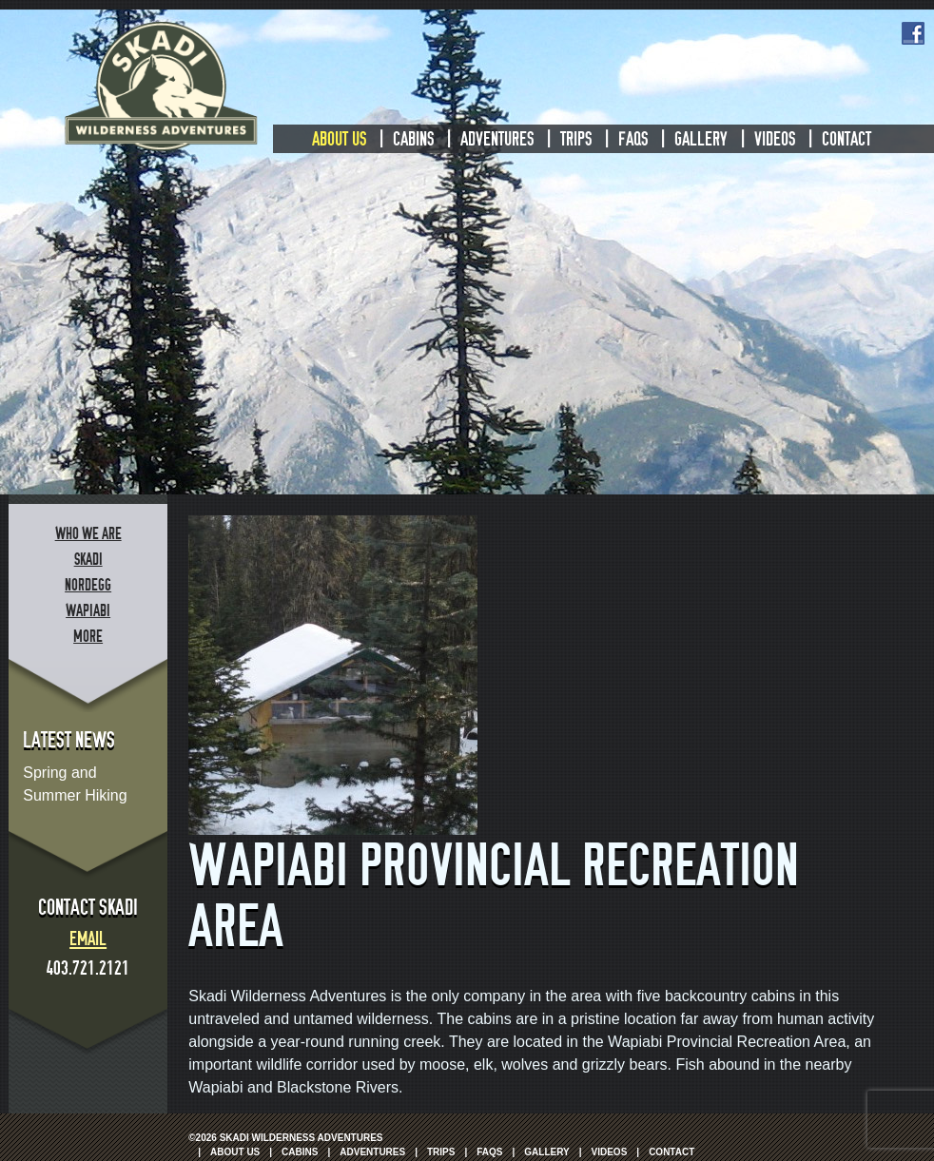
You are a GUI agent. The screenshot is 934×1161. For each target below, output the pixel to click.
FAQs (633, 139)
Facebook (913, 33)
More (88, 637)
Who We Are (88, 534)
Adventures (497, 139)
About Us (339, 139)
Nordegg (88, 585)
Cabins (413, 139)
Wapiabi (88, 611)
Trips (576, 139)
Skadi (88, 560)
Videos (774, 139)
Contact (846, 139)
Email (88, 938)
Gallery (701, 139)
